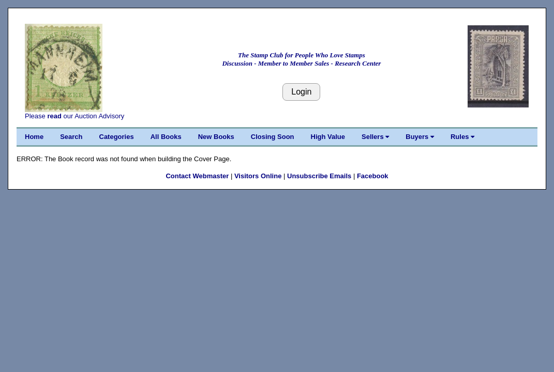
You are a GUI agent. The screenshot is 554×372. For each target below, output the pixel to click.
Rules (462, 137)
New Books (216, 137)
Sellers (375, 137)
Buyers (420, 137)
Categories (116, 137)
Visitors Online (258, 176)
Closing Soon (272, 137)
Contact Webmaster (197, 176)
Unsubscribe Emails (319, 176)
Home (34, 137)
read (54, 116)
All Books (166, 137)
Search (71, 137)
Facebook (372, 176)
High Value (328, 137)
